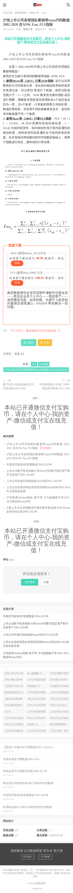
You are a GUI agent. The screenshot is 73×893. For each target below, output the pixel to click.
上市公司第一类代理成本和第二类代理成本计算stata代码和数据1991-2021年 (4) (59, 731)
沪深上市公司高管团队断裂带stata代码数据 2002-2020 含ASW (36, 369)
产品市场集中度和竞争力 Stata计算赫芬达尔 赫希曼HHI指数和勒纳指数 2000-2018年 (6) (59, 674)
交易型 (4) (32, 724)
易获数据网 (36, 5)
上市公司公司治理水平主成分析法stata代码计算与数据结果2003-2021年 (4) (36, 731)
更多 (17, 353)
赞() (28, 342)
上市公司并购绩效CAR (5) (59, 693)
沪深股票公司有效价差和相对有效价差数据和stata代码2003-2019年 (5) (59, 687)
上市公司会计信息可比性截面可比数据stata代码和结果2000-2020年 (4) (59, 712)
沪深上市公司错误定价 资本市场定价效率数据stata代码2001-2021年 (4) (59, 719)
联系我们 (28, 856)
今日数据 (45, 856)
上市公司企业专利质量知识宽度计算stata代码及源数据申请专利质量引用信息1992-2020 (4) (13, 719)
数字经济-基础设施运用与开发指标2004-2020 (18, 386)
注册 (46, 582)
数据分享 (34, 12)
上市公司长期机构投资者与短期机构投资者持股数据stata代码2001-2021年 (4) (13, 731)
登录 (17, 263)
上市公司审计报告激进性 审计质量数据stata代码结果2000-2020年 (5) (36, 693)
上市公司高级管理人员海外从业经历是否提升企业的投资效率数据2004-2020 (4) (36, 712)
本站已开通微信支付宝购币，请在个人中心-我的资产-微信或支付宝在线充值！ (37, 40)
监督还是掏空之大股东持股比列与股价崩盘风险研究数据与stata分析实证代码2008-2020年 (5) (13, 693)
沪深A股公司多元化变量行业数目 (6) (59, 680)
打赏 (44, 342)
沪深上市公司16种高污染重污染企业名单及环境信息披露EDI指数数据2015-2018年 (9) (13, 674)
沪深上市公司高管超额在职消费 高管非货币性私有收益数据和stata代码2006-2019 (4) (59, 699)
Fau (34, 364)
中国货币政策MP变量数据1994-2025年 (29, 464)
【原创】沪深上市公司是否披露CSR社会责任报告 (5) (13, 687)
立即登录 (29, 582)
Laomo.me (37, 888)
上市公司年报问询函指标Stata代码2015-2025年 (34, 481)
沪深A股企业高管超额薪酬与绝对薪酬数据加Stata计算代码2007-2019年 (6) (13, 680)
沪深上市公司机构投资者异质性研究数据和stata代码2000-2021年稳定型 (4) (13, 725)
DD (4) (7, 711)
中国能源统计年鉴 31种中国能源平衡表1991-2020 (55, 386)
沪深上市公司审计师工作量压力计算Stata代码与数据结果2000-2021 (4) (36, 719)
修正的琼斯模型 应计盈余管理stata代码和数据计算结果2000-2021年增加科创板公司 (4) (59, 725)
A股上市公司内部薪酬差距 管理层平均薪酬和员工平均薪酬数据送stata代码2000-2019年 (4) (36, 699)
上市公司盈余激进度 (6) (36, 680)
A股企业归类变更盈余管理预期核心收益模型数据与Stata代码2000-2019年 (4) (13, 699)
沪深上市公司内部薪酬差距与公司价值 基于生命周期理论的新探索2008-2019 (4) (36, 706)
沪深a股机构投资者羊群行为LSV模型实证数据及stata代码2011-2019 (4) (13, 706)
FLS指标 (43, 364)
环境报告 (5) (33, 686)
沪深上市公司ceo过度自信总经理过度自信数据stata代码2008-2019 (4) (59, 706)
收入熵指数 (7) (34, 673)
